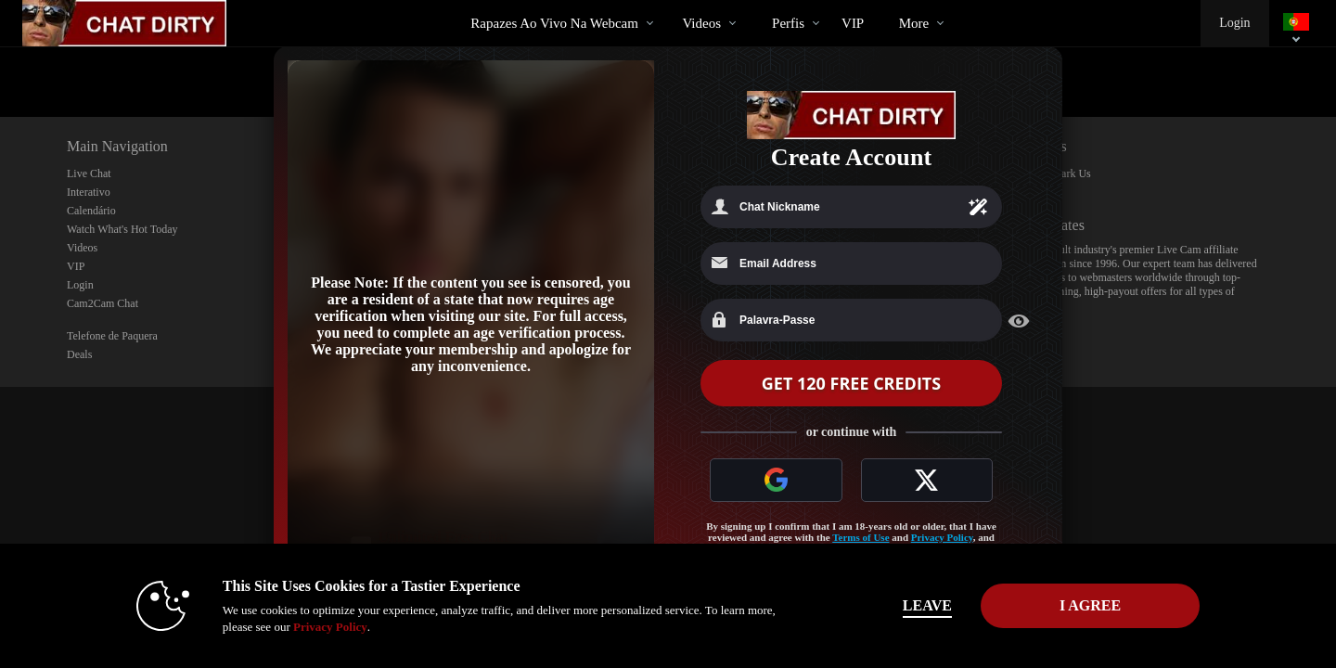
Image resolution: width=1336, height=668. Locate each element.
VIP (852, 23)
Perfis (788, 23)
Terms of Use (860, 537)
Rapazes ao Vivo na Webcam (554, 23)
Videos (701, 23)
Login (1234, 23)
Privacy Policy (942, 537)
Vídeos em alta (666, 0)
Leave (927, 605)
